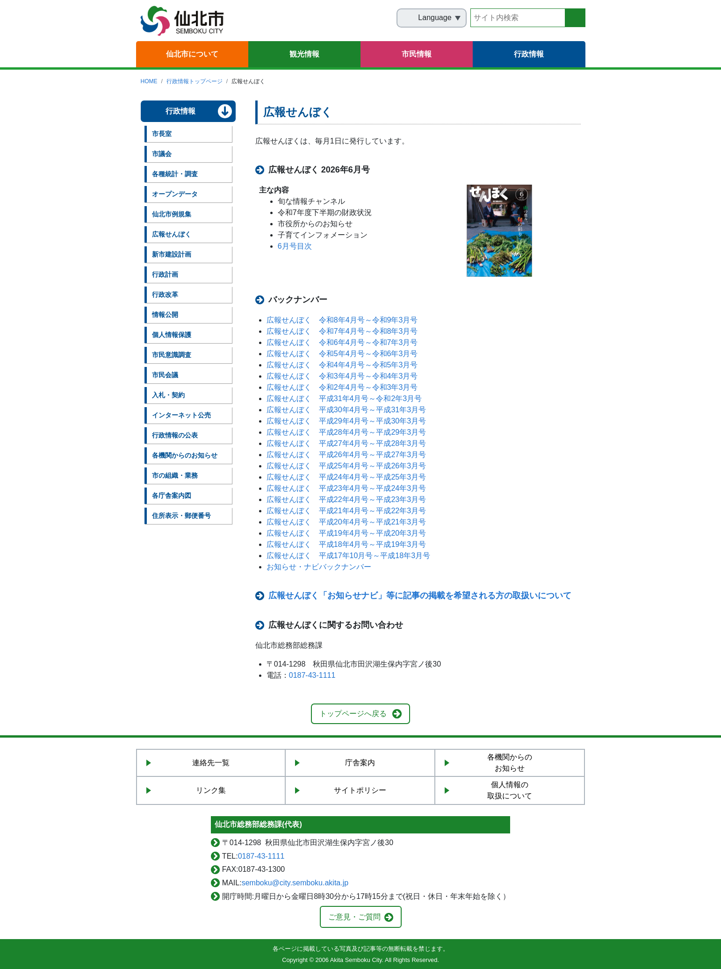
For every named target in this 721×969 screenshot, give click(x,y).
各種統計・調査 (175, 174)
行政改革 (165, 294)
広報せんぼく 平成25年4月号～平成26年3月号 (346, 466)
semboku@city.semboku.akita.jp (295, 883)
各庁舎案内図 (171, 495)
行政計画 (165, 274)
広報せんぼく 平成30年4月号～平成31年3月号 (346, 410)
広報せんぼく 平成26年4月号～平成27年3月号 (346, 455)
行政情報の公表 (175, 435)
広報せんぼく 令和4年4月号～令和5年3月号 (342, 365)
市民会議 (165, 375)
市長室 (162, 133)
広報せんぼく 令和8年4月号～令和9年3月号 (342, 320)
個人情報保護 (171, 334)
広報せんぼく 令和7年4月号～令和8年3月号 (342, 331)
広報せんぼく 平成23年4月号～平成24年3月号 (346, 488)
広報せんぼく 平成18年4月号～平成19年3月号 (346, 544)
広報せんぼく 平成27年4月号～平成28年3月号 (346, 443)
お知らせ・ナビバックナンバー (319, 567)
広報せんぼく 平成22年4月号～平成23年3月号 (346, 499)
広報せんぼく (171, 234)
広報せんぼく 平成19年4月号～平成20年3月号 (346, 533)
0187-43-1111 (312, 675)
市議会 (162, 154)
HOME (149, 81)
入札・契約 (168, 395)
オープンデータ (175, 194)
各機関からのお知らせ (184, 455)
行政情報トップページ (194, 81)
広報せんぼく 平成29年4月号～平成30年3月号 (346, 421)
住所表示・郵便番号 (181, 515)
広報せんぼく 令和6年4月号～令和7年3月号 (342, 342)
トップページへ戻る (353, 714)
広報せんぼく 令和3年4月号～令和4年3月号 (342, 376)
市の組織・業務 (175, 475)
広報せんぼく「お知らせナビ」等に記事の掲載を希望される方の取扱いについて (419, 595)
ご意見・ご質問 (354, 917)
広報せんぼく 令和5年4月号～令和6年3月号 (342, 354)
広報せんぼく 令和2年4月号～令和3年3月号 (342, 387)
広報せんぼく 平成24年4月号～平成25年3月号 (346, 477)
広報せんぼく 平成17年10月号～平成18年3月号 (348, 556)
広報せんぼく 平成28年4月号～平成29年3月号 (346, 432)
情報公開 (165, 314)
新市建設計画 (171, 254)
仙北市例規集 (171, 214)
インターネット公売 (181, 415)
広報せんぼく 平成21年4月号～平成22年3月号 (346, 511)
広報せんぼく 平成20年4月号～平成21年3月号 (346, 522)
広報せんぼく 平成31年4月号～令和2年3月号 (344, 398)
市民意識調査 (171, 355)
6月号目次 (295, 246)
